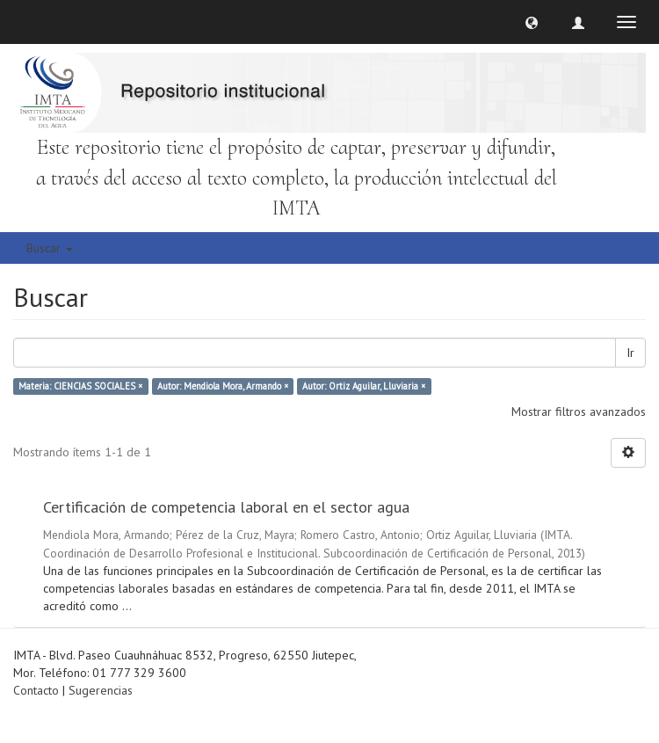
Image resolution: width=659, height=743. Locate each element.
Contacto (36, 690)
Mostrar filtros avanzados (578, 411)
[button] (531, 22)
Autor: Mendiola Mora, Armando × (222, 386)
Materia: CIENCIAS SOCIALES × (80, 386)
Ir (630, 353)
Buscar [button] (49, 248)
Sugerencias (101, 690)
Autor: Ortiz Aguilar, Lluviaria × (363, 386)
